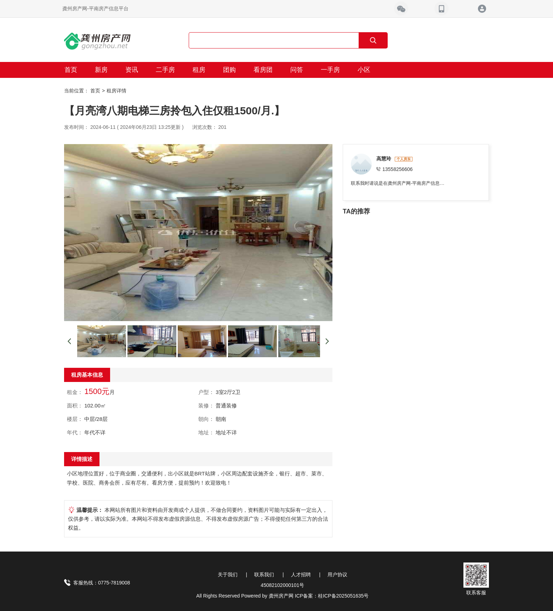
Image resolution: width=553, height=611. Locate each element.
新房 (101, 69)
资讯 (131, 69)
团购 (229, 69)
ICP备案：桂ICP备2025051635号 (332, 596)
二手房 (165, 69)
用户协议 (337, 574)
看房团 (263, 69)
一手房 (330, 69)
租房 (199, 69)
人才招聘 (301, 574)
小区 (364, 69)
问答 (296, 69)
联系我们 (264, 574)
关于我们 (228, 574)
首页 (70, 69)
